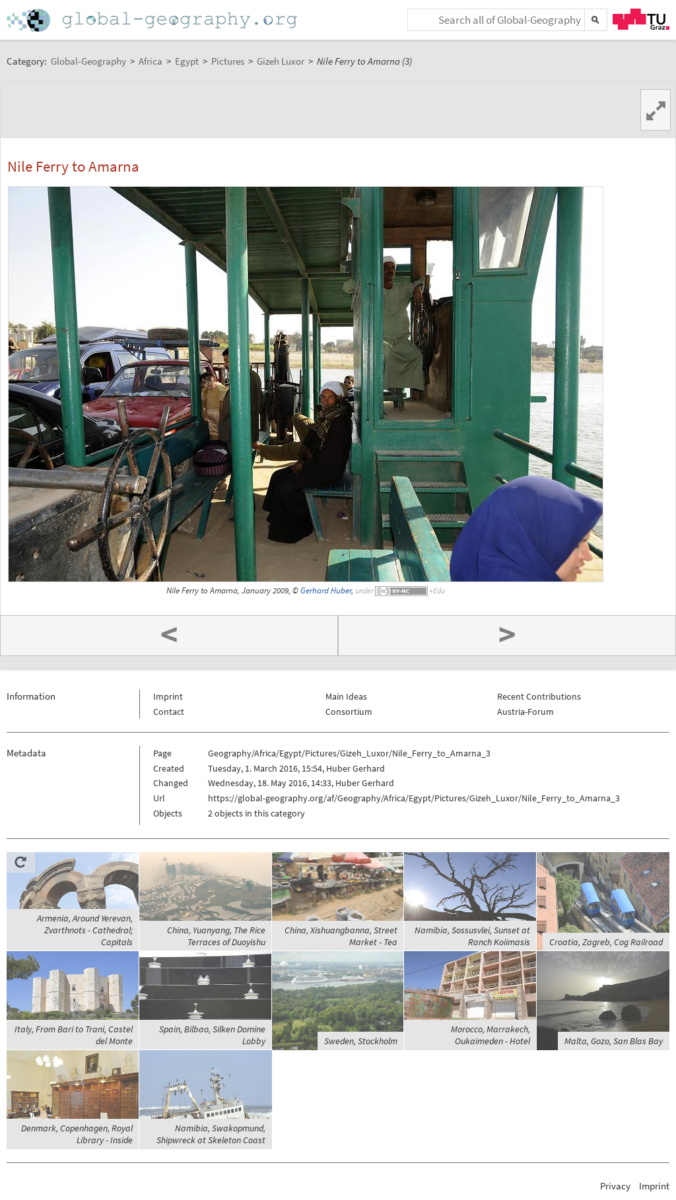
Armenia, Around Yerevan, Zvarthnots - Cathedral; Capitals (85, 930)
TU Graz (641, 19)
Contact (168, 711)
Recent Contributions (539, 696)
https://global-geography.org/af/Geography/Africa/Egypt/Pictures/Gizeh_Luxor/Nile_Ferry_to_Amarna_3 (414, 798)
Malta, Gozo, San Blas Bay (613, 1041)
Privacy (615, 1186)
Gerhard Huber (325, 590)
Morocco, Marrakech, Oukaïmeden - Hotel (490, 1035)
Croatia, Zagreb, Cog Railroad (606, 942)
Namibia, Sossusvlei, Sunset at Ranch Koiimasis (472, 936)
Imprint (168, 696)
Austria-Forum (525, 711)
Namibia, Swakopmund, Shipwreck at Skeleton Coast (210, 1134)
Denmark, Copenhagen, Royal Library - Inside (77, 1134)
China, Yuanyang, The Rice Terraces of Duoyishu (216, 936)
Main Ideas (346, 696)
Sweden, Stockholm (360, 1041)
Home (153, 20)
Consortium (348, 711)
